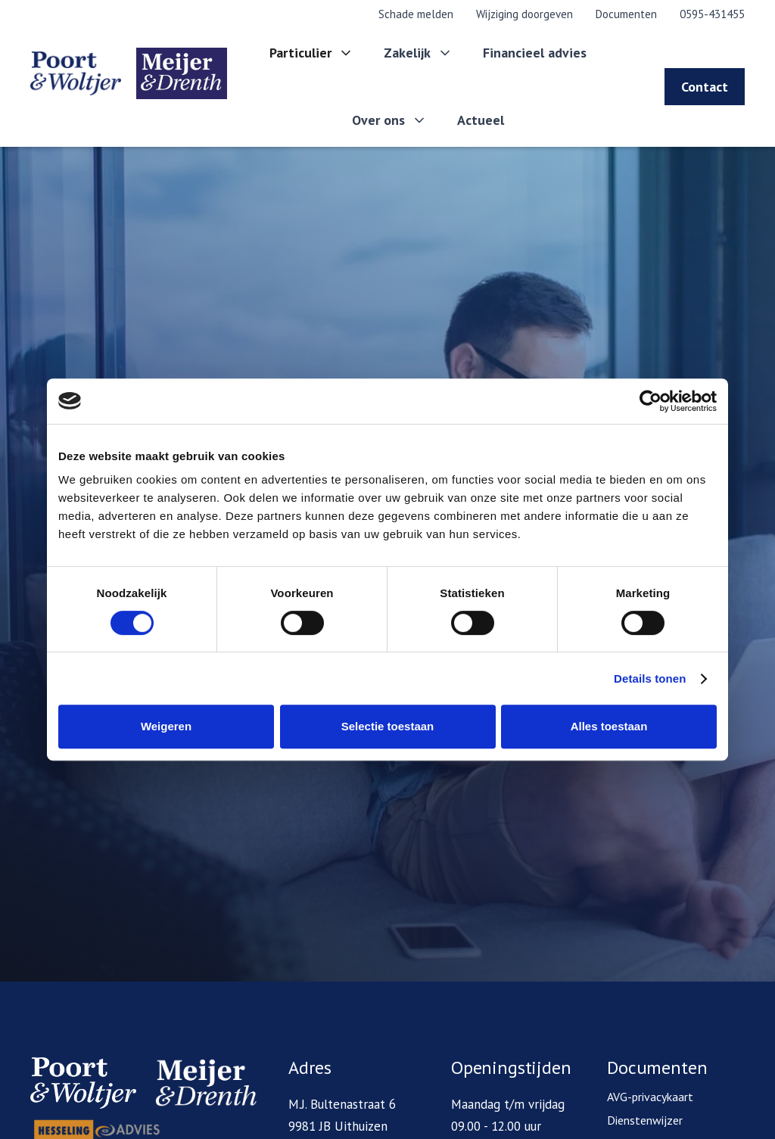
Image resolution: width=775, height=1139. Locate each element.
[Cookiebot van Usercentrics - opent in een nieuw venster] (650, 401)
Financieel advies (535, 52)
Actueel (480, 120)
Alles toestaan (609, 726)
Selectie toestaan (387, 726)
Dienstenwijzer (645, 1120)
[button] (311, 53)
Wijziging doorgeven (524, 14)
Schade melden (415, 14)
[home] (114, 73)
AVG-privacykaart (650, 1096)
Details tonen (650, 678)
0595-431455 (712, 14)
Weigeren (166, 726)
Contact (704, 86)
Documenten (626, 14)
